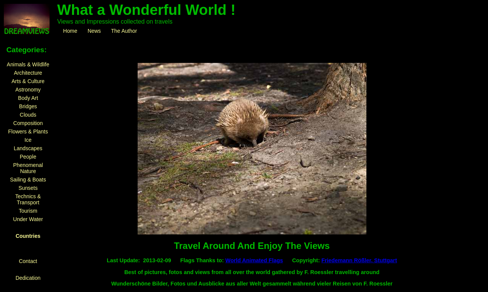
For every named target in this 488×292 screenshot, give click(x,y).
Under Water (28, 219)
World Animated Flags (254, 260)
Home (70, 31)
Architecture (28, 73)
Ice (28, 140)
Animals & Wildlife (28, 64)
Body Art (28, 98)
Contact (28, 261)
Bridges (28, 106)
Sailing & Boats (28, 179)
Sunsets (27, 188)
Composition (28, 123)
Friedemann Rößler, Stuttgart (359, 260)
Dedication (28, 278)
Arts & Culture (28, 81)
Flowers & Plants (28, 131)
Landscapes (28, 148)
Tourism (28, 211)
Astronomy (27, 90)
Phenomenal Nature (28, 168)
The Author (124, 31)
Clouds (28, 115)
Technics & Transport (28, 199)
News (94, 31)
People (28, 157)
